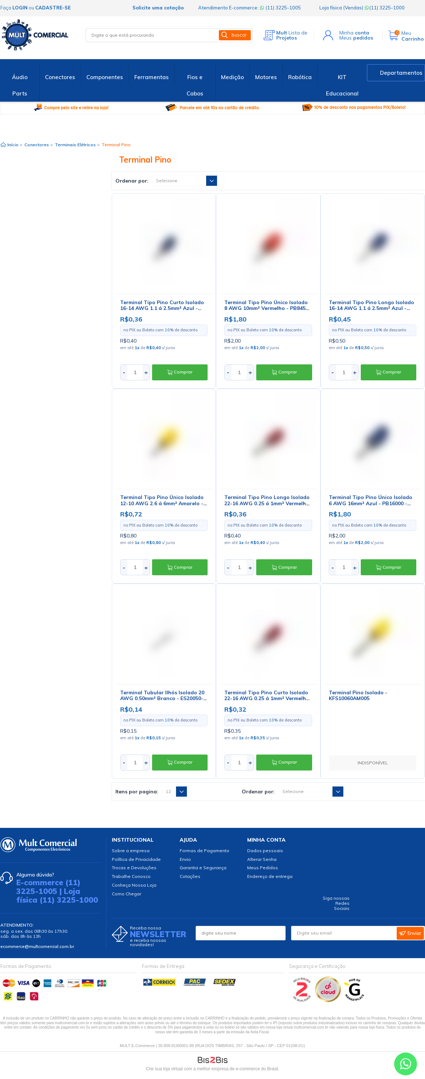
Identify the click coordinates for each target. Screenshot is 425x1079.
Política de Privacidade (136, 859)
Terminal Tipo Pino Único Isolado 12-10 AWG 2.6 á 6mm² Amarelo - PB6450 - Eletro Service (162, 503)
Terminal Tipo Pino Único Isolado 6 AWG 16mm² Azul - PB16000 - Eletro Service (370, 503)
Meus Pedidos (262, 867)
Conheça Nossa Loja (134, 885)
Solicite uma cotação (158, 8)
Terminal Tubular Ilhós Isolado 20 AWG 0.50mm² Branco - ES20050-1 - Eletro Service (163, 698)
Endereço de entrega (270, 876)
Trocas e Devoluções (134, 867)
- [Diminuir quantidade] (124, 372)
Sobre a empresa (131, 850)
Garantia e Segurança (203, 867)
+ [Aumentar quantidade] (146, 372)
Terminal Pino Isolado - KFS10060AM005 (358, 695)
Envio (185, 859)
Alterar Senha (262, 859)
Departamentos (401, 72)
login (20, 8)
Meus (356, 37)
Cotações (190, 876)
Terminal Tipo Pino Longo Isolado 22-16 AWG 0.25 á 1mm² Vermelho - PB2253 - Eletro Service (267, 503)
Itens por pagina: (136, 791)
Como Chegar (126, 893)
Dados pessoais (265, 850)
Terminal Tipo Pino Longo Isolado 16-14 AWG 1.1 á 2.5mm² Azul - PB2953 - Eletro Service (371, 308)
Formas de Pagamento (204, 850)
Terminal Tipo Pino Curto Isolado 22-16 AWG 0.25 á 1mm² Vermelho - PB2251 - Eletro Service (266, 698)
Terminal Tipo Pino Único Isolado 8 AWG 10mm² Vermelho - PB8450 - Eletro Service (266, 308)
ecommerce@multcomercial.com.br (37, 946)
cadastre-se (53, 8)
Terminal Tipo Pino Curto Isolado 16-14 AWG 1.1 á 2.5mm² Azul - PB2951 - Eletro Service (162, 308)
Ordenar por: (131, 180)
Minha (354, 32)
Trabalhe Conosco (131, 876)
